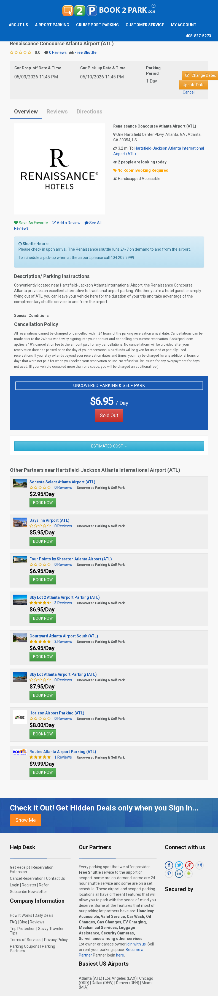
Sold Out (109, 415)
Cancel (189, 92)
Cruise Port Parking (97, 25)
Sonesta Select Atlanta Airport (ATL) (62, 482)
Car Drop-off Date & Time (37, 68)
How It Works (21, 915)
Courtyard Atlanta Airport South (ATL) (63, 636)
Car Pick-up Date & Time (102, 68)
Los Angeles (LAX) (121, 978)
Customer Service (145, 25)
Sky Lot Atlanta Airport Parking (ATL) (63, 674)
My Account (184, 25)
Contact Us (55, 878)
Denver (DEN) (127, 983)
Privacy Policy (56, 939)
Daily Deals (44, 915)
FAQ (13, 922)
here (120, 955)
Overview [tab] (26, 111)
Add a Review (66, 223)
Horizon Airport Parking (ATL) (56, 713)
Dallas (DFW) (103, 983)
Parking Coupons (24, 946)
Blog (23, 922)
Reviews (58, 52)
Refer (44, 885)
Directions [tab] (90, 111)
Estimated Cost (107, 446)
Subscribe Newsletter (28, 891)
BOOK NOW (43, 502)
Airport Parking (52, 25)
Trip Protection (23, 928)
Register (29, 885)
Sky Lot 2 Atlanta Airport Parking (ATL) (64, 597)
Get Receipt (20, 867)
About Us (18, 25)
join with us (136, 944)
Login (14, 885)
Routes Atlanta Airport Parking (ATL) (62, 751)
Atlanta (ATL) (90, 978)
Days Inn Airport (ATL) (49, 520)
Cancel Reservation (27, 878)
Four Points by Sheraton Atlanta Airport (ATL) (70, 559)
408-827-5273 (198, 36)
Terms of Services (26, 939)
